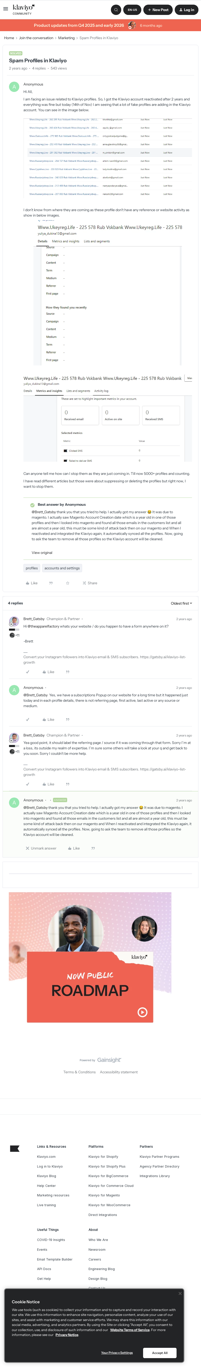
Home (9, 38)
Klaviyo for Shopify (103, 1157)
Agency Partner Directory (159, 1166)
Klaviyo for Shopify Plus (107, 1166)
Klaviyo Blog (46, 1176)
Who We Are (98, 1240)
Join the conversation (36, 38)
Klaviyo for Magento (104, 1195)
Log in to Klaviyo (50, 1166)
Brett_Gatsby (34, 618)
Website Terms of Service (130, 1330)
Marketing (66, 38)
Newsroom (97, 1250)
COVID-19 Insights (51, 1240)
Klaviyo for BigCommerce (108, 1176)
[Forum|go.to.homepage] (24, 10)
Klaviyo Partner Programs (159, 1157)
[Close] (180, 1293)
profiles (32, 568)
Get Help (44, 1279)
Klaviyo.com (46, 1157)
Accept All (160, 1353)
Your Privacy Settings (117, 1353)
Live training (46, 1205)
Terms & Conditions (79, 1072)
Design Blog (98, 1279)
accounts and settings (62, 568)
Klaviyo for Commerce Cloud (111, 1186)
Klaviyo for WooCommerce (109, 1205)
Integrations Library (155, 1176)
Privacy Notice (67, 1335)
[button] (6, 10)
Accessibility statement (119, 1072)
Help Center (46, 1186)
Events (42, 1250)
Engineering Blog (102, 1269)
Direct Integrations (103, 1215)
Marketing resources (53, 1195)
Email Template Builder (55, 1259)
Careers (95, 1259)
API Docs (44, 1269)
